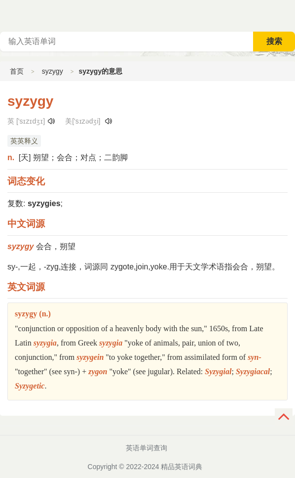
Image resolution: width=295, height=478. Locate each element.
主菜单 (287, 15)
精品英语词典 (181, 467)
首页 (17, 71)
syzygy (52, 71)
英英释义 (24, 141)
